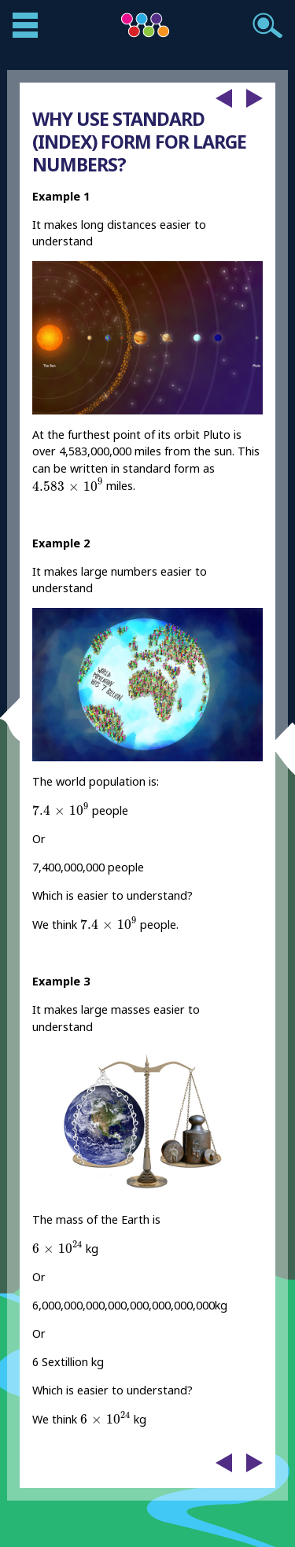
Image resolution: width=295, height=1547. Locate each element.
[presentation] (67, 484)
